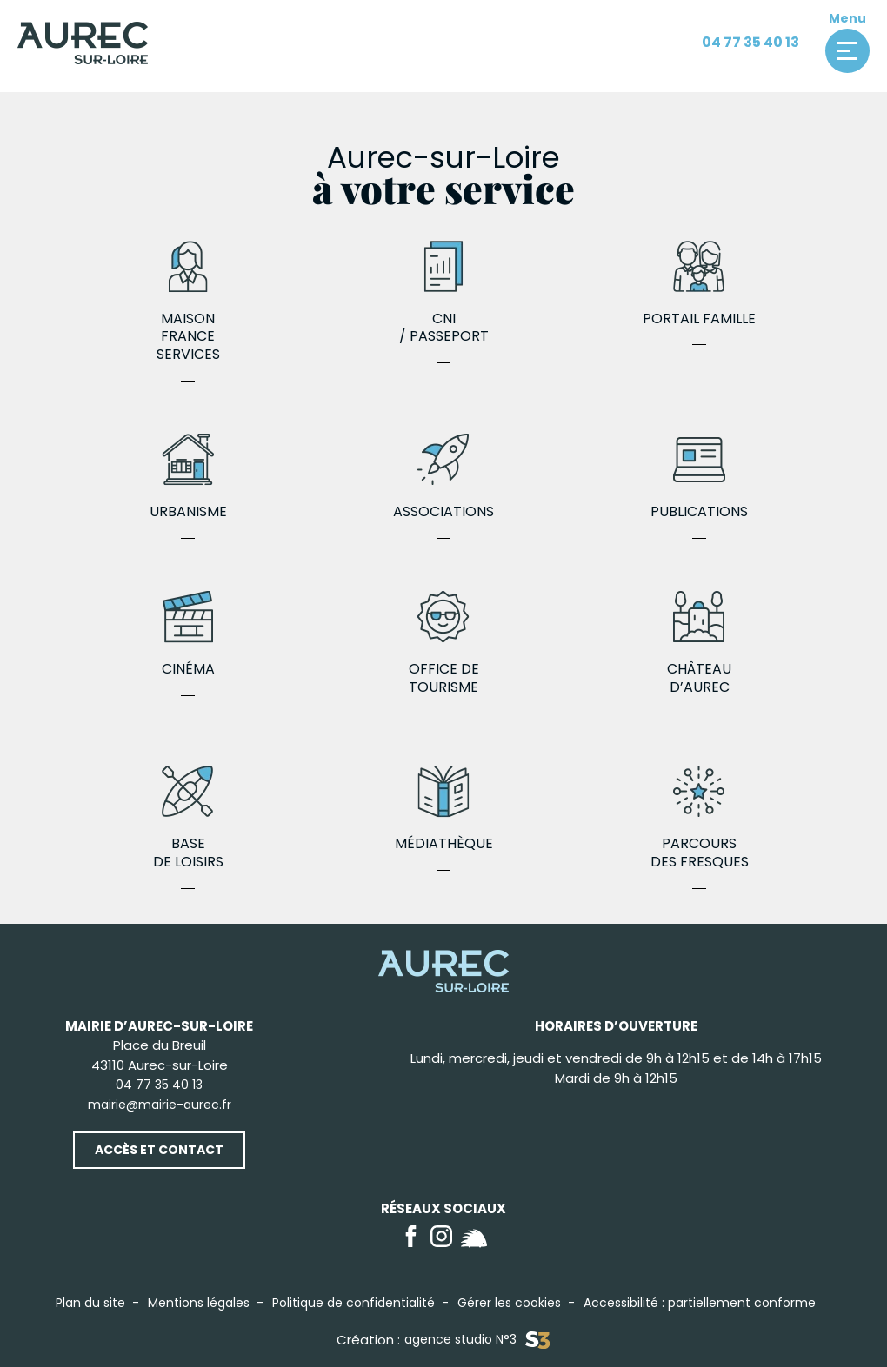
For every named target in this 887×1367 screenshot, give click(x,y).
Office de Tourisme (443, 644)
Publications (699, 477)
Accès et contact (159, 1149)
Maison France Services (188, 302)
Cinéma (188, 635)
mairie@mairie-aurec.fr (159, 1104)
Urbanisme (188, 477)
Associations (443, 477)
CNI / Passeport (443, 293)
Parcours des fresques (699, 818)
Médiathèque (443, 809)
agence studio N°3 (477, 1340)
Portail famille (699, 284)
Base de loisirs (188, 818)
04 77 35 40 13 (750, 42)
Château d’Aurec (699, 644)
